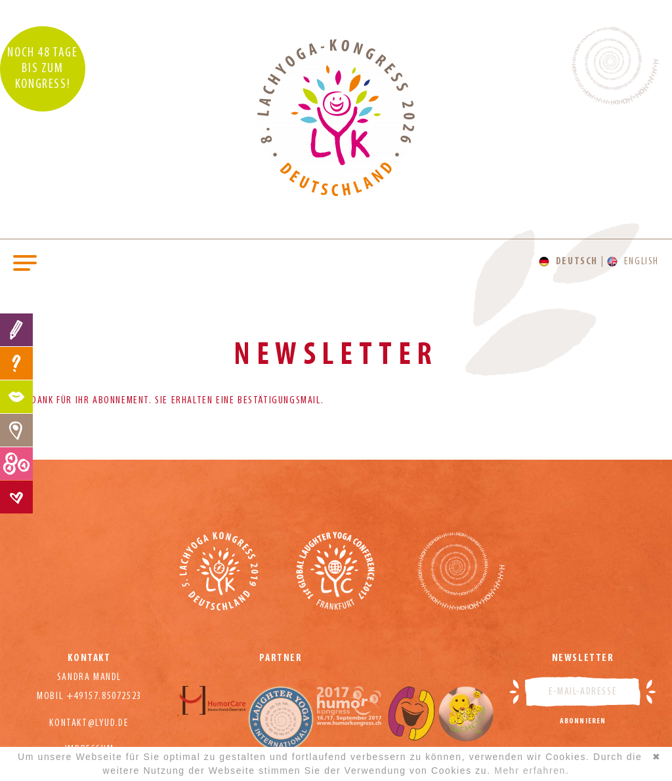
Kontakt (16, 497)
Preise (16, 463)
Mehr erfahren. (531, 770)
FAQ (16, 363)
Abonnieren (583, 721)
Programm (16, 396)
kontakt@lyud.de (89, 723)
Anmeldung (16, 329)
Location (16, 430)
